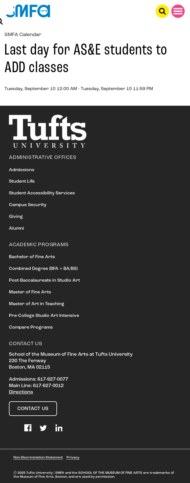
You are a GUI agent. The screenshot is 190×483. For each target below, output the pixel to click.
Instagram (12, 428)
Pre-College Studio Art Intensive (44, 316)
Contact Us (33, 408)
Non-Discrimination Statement (38, 457)
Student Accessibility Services (42, 193)
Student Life (22, 181)
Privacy (72, 457)
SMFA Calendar (22, 34)
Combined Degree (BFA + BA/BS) (43, 269)
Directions (21, 392)
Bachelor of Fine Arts (32, 257)
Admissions (21, 170)
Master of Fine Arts (30, 292)
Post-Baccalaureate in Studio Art (44, 280)
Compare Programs (31, 327)
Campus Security (27, 205)
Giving (16, 217)
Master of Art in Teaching (36, 304)
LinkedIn (59, 428)
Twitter (43, 428)
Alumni (16, 228)
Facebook (28, 428)
